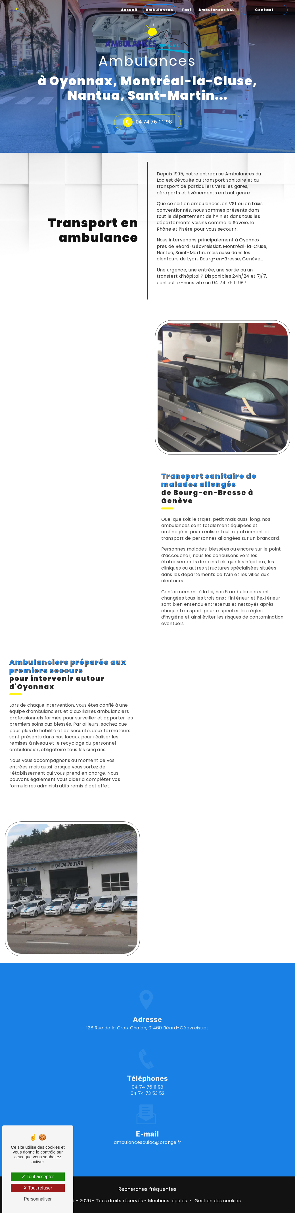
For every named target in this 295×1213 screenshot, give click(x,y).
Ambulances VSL (216, 9)
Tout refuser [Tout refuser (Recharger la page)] (37, 1188)
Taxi (186, 9)
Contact (264, 9)
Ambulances (159, 9)
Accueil (129, 9)
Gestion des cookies (217, 1201)
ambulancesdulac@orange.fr (147, 1117)
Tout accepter (38, 1176)
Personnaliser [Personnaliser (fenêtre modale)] (38, 1199)
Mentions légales (167, 1201)
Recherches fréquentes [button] (147, 1189)
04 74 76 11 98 (147, 122)
